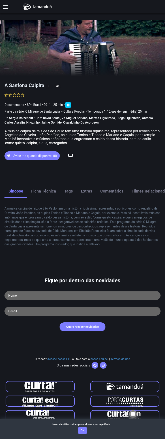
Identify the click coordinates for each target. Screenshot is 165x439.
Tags (68, 191)
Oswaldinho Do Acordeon (81, 122)
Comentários (112, 191)
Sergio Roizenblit (21, 118)
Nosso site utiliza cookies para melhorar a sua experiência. (82, 424)
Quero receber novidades (82, 326)
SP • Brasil (34, 105)
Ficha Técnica (43, 191)
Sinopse (16, 191)
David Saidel (51, 118)
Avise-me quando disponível (32, 156)
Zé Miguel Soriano (75, 118)
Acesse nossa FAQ (59, 359)
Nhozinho (33, 122)
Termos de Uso (120, 359)
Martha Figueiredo (102, 118)
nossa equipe (99, 359)
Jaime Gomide (51, 122)
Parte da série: (75, 111)
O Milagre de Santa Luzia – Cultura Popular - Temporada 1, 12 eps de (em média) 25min (86, 111)
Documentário (14, 105)
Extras (86, 191)
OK (82, 430)
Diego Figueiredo (129, 118)
